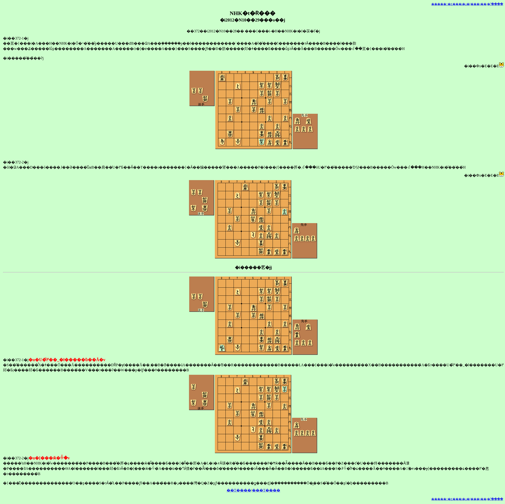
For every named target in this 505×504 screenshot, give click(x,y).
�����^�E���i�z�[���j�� (459, 4)
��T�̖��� (239, 490)
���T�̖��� (266, 490)
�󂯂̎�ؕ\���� (495, 4)
